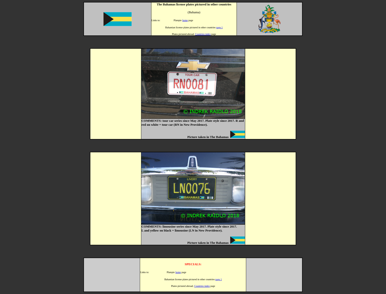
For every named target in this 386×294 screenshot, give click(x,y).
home (185, 20)
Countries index (203, 34)
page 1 (219, 27)
